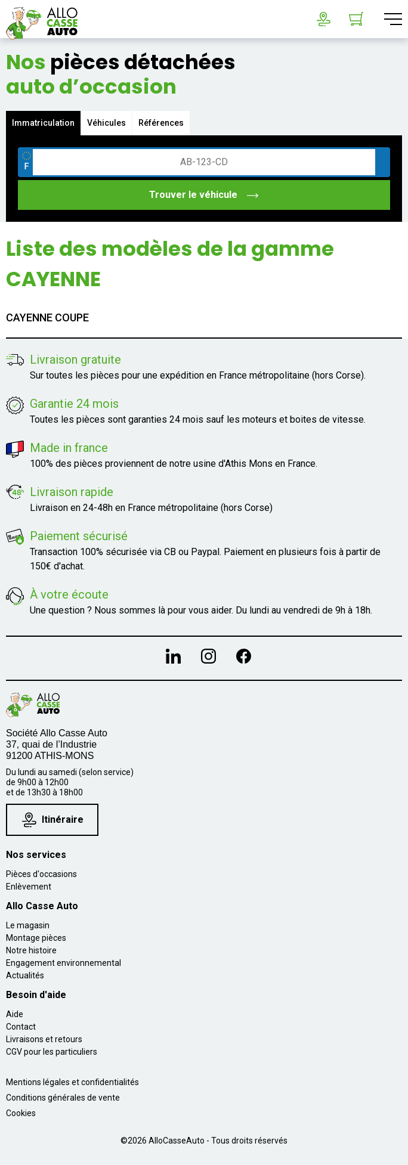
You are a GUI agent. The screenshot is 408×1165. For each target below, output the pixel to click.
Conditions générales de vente (63, 1097)
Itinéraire (53, 819)
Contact (21, 1026)
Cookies (21, 1113)
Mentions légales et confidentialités (72, 1082)
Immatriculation (43, 123)
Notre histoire (31, 950)
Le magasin (28, 925)
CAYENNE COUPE (47, 317)
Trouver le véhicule (204, 194)
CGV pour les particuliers (51, 1051)
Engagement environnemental (63, 963)
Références (161, 123)
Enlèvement (28, 886)
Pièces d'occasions (41, 874)
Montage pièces (36, 938)
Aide (14, 1014)
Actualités (25, 975)
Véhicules (106, 123)
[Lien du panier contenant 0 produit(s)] (356, 19)
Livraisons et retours (44, 1039)
